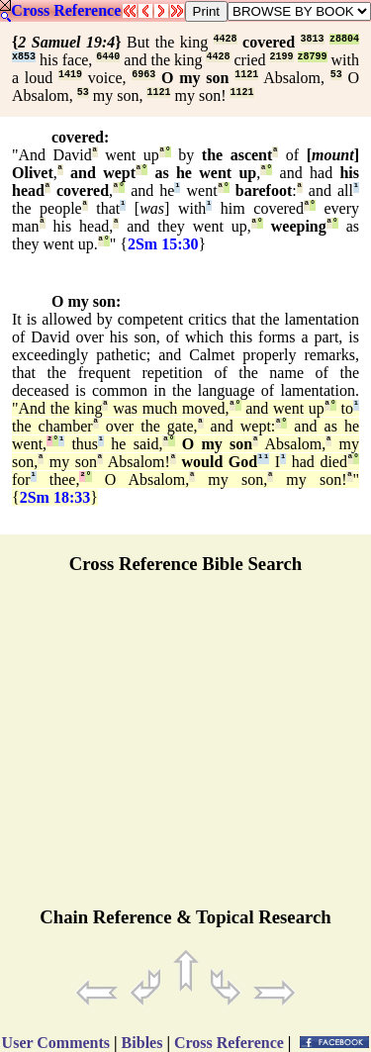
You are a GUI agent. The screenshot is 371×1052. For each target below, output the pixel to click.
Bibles (142, 1042)
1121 (246, 74)
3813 (313, 39)
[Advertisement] (186, 749)
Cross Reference (66, 10)
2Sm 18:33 (55, 497)
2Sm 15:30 (163, 244)
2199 (282, 56)
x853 (24, 56)
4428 (225, 39)
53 (336, 74)
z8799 (312, 56)
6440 (108, 56)
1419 (70, 74)
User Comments (56, 1042)
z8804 (344, 39)
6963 (143, 74)
